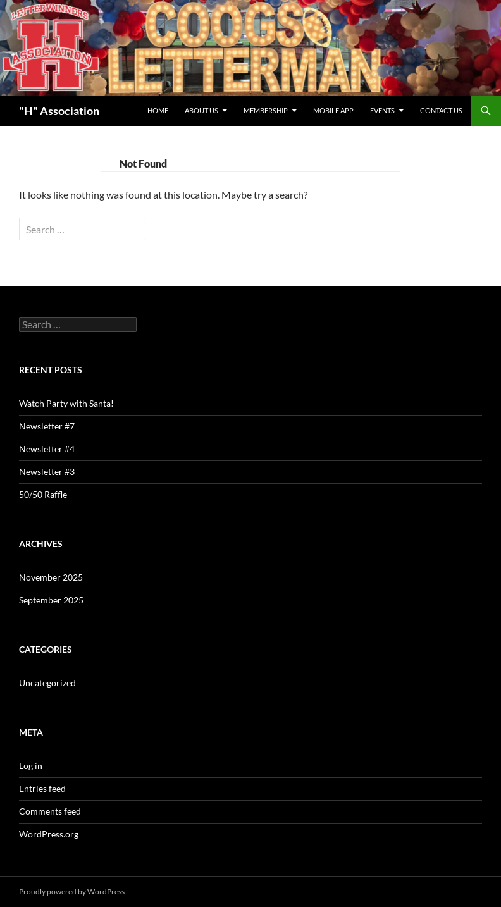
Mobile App (333, 110)
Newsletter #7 (47, 426)
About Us (201, 110)
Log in (30, 765)
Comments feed (50, 811)
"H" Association (59, 111)
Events (382, 110)
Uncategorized (47, 682)
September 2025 (51, 600)
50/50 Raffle (43, 494)
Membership (266, 110)
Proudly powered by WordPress (72, 891)
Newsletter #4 (47, 448)
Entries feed (42, 788)
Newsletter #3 (47, 471)
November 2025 (51, 577)
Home (157, 110)
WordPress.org (48, 834)
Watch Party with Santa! (66, 403)
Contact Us (441, 110)
